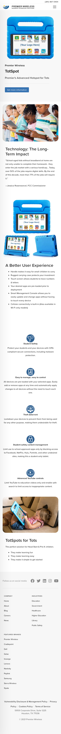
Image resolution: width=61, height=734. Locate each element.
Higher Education (39, 615)
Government (37, 606)
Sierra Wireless (10, 683)
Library (34, 620)
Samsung (8, 678)
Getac (6, 654)
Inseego (7, 659)
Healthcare (36, 610)
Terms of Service (42, 706)
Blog (6, 610)
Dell (5, 649)
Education (36, 601)
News (6, 620)
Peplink (7, 673)
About (6, 606)
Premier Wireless (11, 639)
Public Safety (37, 625)
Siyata (6, 688)
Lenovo (7, 663)
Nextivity (7, 668)
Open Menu (54, 7)
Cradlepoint (8, 644)
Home (6, 601)
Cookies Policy (26, 706)
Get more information (17, 89)
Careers (7, 615)
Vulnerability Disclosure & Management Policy (25, 701)
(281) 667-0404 (51, 2)
